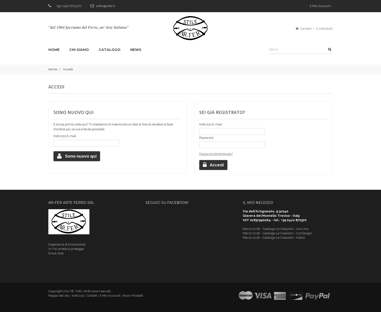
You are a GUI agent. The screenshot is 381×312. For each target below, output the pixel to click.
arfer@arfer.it (105, 6)
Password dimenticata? (216, 154)
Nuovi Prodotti (133, 295)
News (135, 49)
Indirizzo (78, 295)
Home (54, 49)
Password (206, 138)
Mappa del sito (58, 295)
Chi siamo (79, 49)
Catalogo (110, 49)
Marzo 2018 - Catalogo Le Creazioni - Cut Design (277, 233)
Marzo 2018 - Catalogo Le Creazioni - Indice (274, 237)
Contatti (92, 295)
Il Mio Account (320, 6)
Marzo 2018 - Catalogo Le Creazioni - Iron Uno (276, 229)
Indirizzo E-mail (64, 136)
